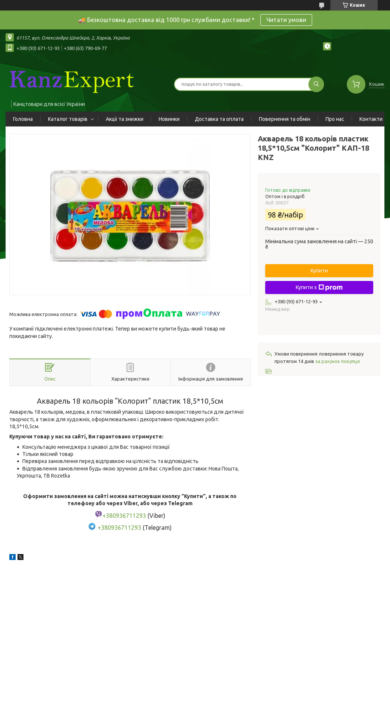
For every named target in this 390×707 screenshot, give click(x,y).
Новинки (169, 119)
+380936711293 (119, 528)
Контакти (371, 119)
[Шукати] (316, 84)
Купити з (319, 287)
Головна (23, 119)
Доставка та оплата (219, 119)
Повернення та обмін (284, 119)
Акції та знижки (124, 119)
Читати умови (286, 19)
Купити (319, 270)
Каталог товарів (68, 119)
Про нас (335, 119)
